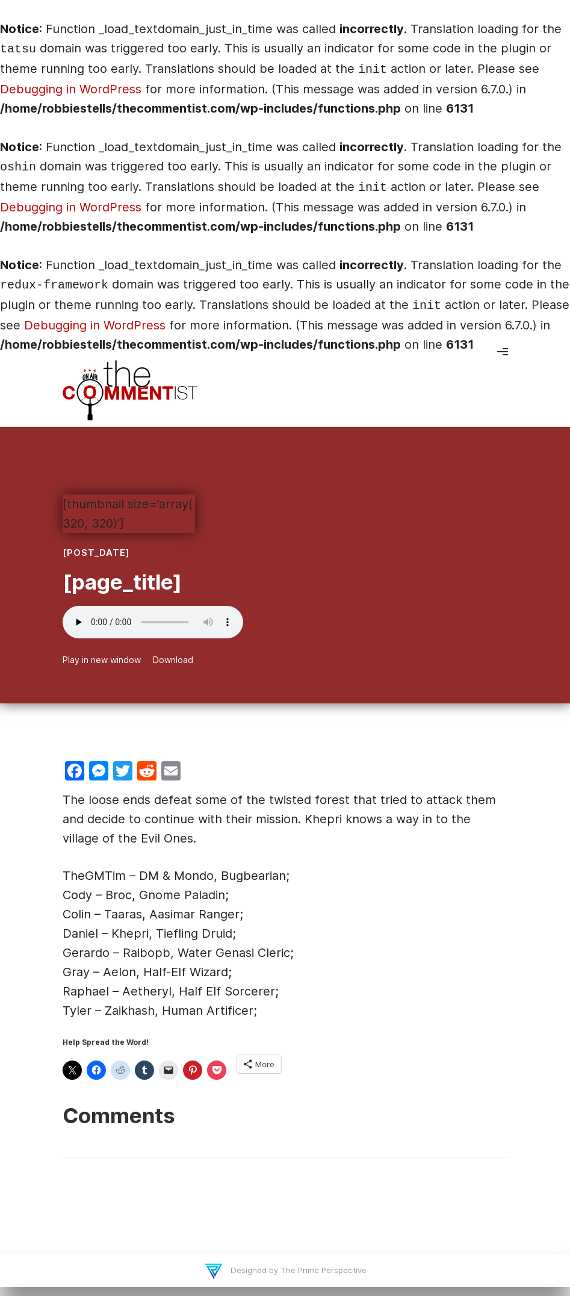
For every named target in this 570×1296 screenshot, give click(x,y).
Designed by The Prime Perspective (297, 1270)
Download (173, 660)
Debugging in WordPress (70, 89)
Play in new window (102, 660)
